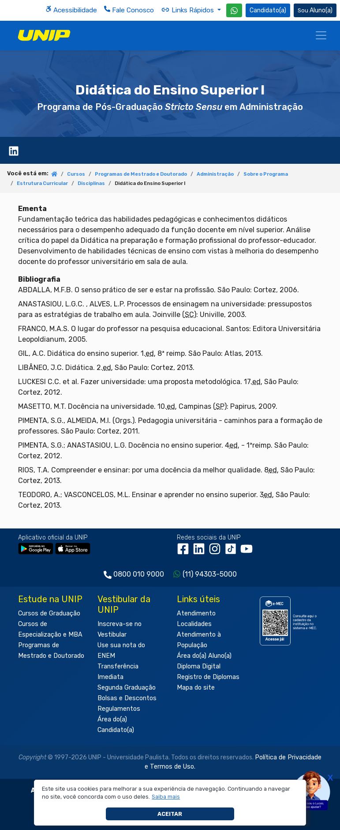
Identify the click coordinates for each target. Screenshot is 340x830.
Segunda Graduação (126, 687)
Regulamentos (118, 709)
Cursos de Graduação (49, 613)
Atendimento (196, 613)
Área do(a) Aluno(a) (204, 656)
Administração (215, 174)
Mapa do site (196, 687)
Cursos (76, 174)
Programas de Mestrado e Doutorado (141, 174)
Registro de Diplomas (208, 677)
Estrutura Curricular (42, 183)
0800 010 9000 (138, 574)
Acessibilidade (71, 10)
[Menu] (321, 35)
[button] (166, 796)
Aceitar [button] (169, 814)
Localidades (194, 624)
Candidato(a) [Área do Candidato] (268, 10)
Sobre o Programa (265, 174)
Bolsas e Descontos (127, 698)
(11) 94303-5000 (210, 574)
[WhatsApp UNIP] (234, 10)
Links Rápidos (188, 9)
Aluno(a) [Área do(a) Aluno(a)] (315, 10)
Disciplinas (91, 183)
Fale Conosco (129, 10)
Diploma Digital (198, 666)
